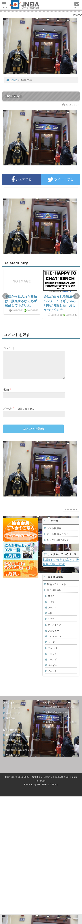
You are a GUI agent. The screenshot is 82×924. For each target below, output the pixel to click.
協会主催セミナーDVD (56, 722)
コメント (9, 348)
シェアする (21, 179)
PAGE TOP (70, 514)
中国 (50, 618)
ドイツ (51, 606)
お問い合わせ (11, 739)
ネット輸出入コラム (57, 539)
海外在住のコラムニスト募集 (60, 727)
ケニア (51, 624)
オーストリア (54, 629)
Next (76, 296)
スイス (51, 601)
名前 (6, 394)
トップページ (11, 713)
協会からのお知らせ (57, 544)
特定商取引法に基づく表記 (18, 754)
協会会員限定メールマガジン (60, 712)
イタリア (52, 658)
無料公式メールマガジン (57, 717)
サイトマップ (11, 759)
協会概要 (9, 744)
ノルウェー (53, 635)
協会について (11, 718)
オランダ (52, 664)
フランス (52, 612)
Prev (5, 296)
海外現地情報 (54, 595)
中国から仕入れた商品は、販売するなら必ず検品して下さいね (21, 301)
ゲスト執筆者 (54, 533)
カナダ (51, 647)
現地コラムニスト (56, 589)
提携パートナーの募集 (56, 732)
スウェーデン (54, 641)
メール (7, 413)
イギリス (52, 676)
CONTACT (77, 6)
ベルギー (52, 670)
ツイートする (60, 179)
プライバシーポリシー (16, 749)
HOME (11, 80)
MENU (4, 6)
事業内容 (9, 723)
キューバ (52, 653)
